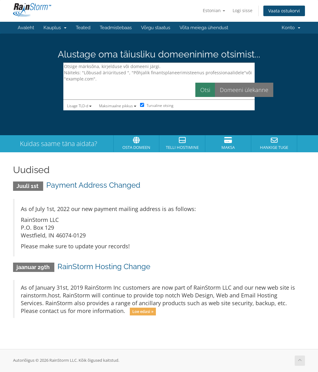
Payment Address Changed (93, 185)
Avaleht (26, 27)
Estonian (214, 10)
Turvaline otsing (156, 105)
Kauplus (54, 27)
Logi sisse (242, 10)
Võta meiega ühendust (203, 27)
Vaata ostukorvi (284, 11)
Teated (83, 27)
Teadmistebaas (116, 27)
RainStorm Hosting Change (103, 266)
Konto (291, 27)
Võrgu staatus (155, 27)
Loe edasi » (142, 311)
